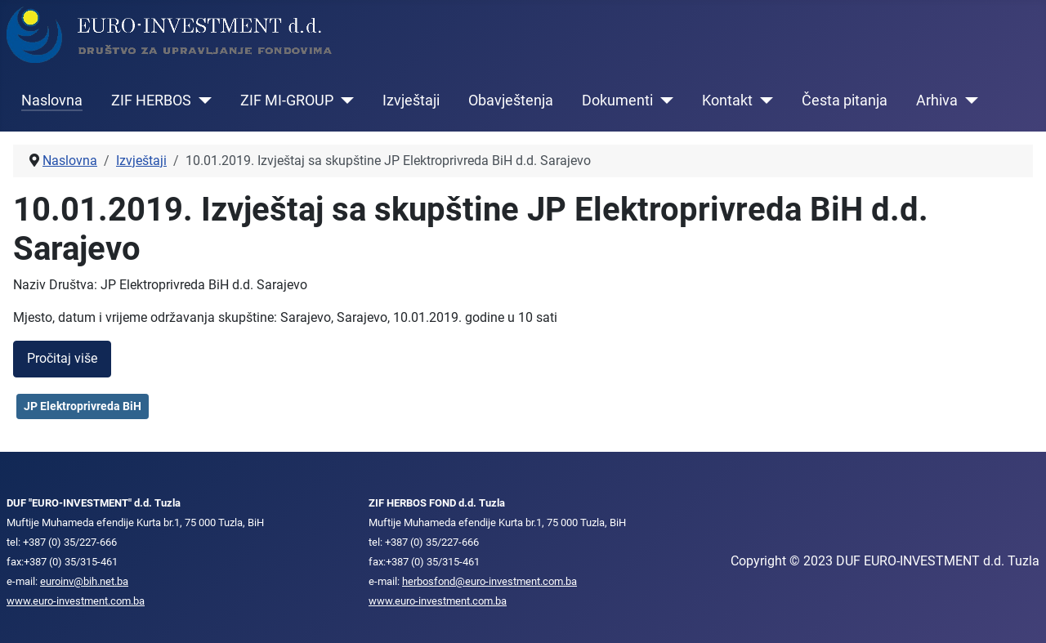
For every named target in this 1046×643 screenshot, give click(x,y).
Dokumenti (617, 100)
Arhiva (937, 100)
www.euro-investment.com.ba (76, 601)
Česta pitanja (844, 100)
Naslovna (52, 100)
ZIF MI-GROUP (286, 100)
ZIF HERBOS (151, 100)
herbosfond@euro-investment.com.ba (489, 581)
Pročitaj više (62, 358)
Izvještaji (411, 100)
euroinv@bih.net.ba (84, 581)
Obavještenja (510, 100)
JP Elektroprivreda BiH (82, 406)
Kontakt (727, 100)
